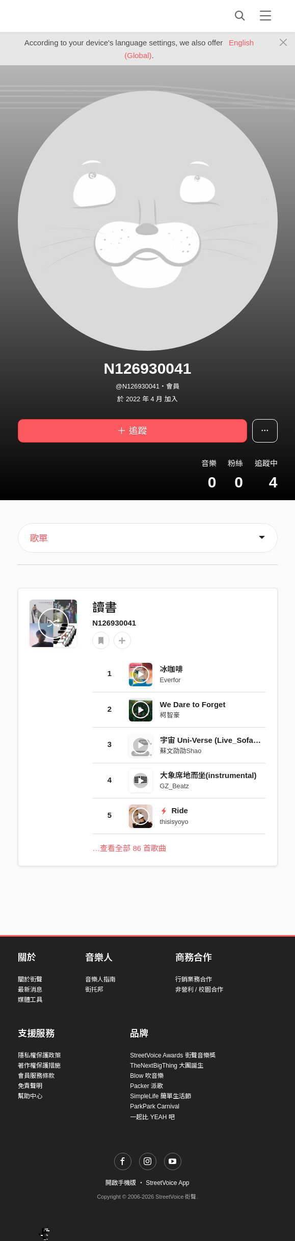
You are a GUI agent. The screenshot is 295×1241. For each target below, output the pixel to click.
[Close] (283, 43)
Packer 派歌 (146, 1086)
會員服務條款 (36, 1075)
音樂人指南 (100, 979)
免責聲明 (30, 1086)
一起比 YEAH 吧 (152, 1117)
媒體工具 (30, 999)
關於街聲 (30, 979)
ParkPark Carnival (154, 1106)
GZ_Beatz (174, 786)
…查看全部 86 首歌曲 (129, 848)
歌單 (39, 538)
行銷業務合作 (193, 979)
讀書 (104, 607)
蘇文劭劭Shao (181, 751)
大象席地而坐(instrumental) (208, 775)
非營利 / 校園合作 (199, 989)
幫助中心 (30, 1096)
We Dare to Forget (193, 704)
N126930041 (114, 622)
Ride (174, 810)
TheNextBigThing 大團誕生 (166, 1065)
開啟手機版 (120, 1182)
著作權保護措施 (39, 1065)
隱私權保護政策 (39, 1055)
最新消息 (30, 989)
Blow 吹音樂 (146, 1075)
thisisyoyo (174, 821)
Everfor (170, 680)
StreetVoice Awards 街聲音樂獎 (172, 1055)
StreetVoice (60, 16)
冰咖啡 (171, 669)
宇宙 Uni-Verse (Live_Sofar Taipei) (221, 740)
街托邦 (94, 989)
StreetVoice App (167, 1182)
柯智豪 (170, 715)
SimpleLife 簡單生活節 (160, 1096)
